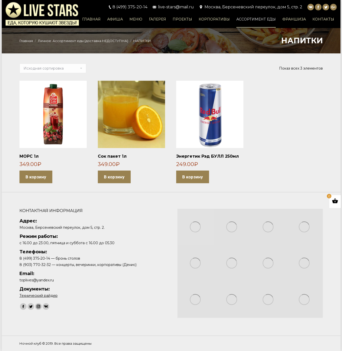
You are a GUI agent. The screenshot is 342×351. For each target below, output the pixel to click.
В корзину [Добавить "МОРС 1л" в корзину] (36, 176)
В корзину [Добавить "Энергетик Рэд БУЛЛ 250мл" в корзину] (192, 176)
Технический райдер (38, 295)
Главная (26, 41)
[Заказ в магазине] (52, 68)
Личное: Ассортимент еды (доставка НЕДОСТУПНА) (83, 41)
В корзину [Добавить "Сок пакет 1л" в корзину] (114, 176)
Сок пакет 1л (112, 156)
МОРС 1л (29, 156)
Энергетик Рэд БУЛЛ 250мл (207, 156)
